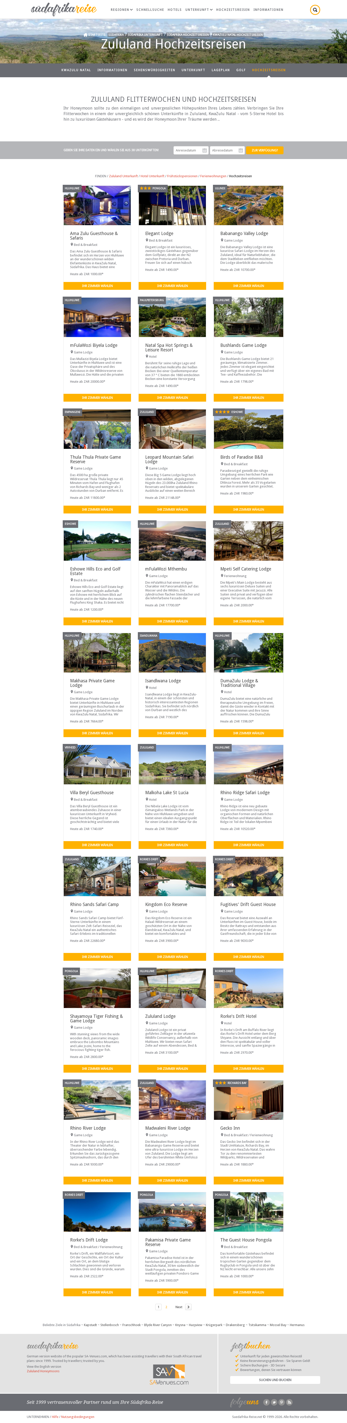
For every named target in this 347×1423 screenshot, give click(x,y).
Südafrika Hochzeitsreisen (188, 35)
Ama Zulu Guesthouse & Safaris (94, 235)
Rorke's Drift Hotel (238, 1016)
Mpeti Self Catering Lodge (245, 569)
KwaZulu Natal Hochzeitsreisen (238, 35)
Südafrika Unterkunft (145, 35)
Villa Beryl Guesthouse (92, 792)
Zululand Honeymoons (43, 1371)
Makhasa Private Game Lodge (92, 683)
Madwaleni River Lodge (167, 1128)
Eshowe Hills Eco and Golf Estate (95, 571)
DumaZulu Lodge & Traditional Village (239, 683)
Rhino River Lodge (88, 1128)
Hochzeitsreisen (233, 10)
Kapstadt (90, 1325)
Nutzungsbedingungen (77, 1417)
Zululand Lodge (160, 1016)
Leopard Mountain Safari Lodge (169, 459)
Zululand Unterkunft (123, 176)
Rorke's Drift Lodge (89, 1240)
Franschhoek (131, 1325)
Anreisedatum (205, 150)
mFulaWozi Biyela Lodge (93, 345)
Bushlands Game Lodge (243, 345)
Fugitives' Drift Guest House (248, 904)
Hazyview (195, 1325)
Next (179, 1307)
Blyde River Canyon (158, 1325)
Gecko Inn (230, 1128)
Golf (241, 70)
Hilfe (55, 1417)
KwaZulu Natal (76, 70)
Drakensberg (235, 1325)
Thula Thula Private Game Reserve (95, 459)
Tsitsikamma (257, 1325)
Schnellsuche (150, 10)
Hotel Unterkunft (152, 176)
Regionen (122, 10)
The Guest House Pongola (246, 1240)
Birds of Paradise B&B (241, 457)
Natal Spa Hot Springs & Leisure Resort (169, 347)
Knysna (180, 1325)
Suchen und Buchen (275, 1380)
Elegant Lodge (159, 233)
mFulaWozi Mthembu (166, 569)
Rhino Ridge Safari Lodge (245, 792)
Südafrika (116, 35)
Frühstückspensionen (182, 176)
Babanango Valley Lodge (244, 233)
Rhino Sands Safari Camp (94, 904)
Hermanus (297, 1325)
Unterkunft (199, 10)
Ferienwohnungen (213, 176)
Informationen (268, 10)
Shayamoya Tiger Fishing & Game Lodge (96, 1018)
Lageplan (221, 70)
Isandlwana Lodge (163, 680)
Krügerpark (214, 1325)
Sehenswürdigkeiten (154, 70)
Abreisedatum (241, 150)
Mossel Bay (278, 1325)
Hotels (175, 10)
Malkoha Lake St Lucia (166, 792)
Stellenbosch (109, 1325)
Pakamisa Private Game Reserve (168, 1242)
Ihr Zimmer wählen (97, 286)
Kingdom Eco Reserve (166, 904)
